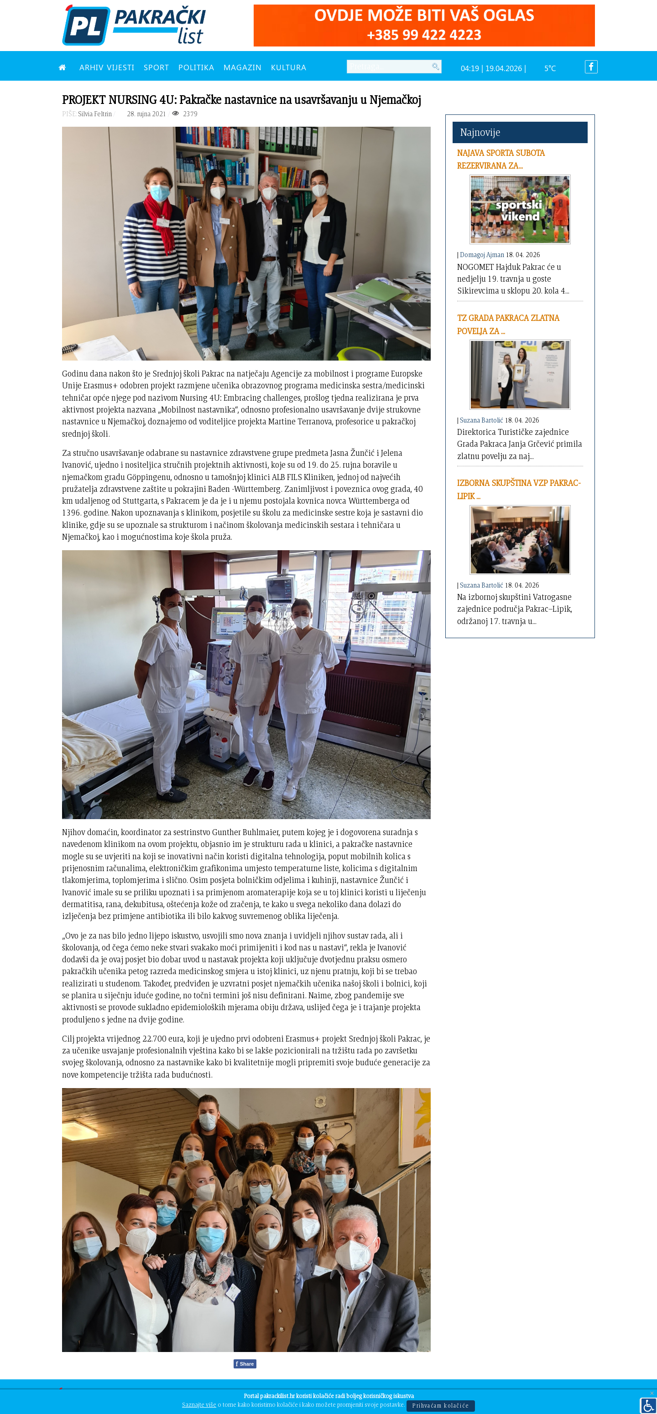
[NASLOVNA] (64, 67)
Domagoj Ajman (482, 254)
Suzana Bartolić (481, 420)
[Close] (652, 1393)
